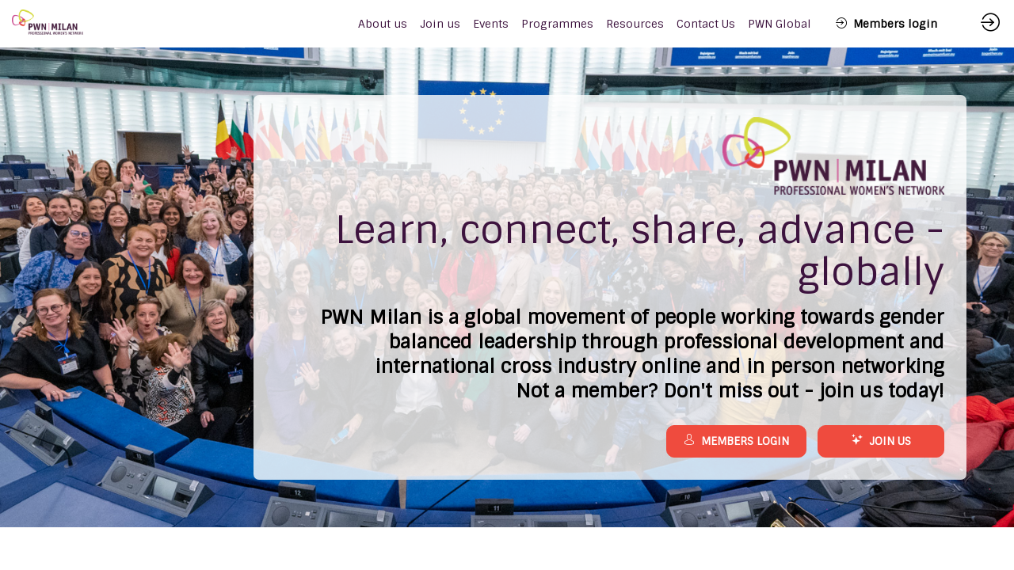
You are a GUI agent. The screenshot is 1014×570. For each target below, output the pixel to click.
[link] (382, 24)
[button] (886, 23)
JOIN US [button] (881, 441)
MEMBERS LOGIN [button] (736, 441)
